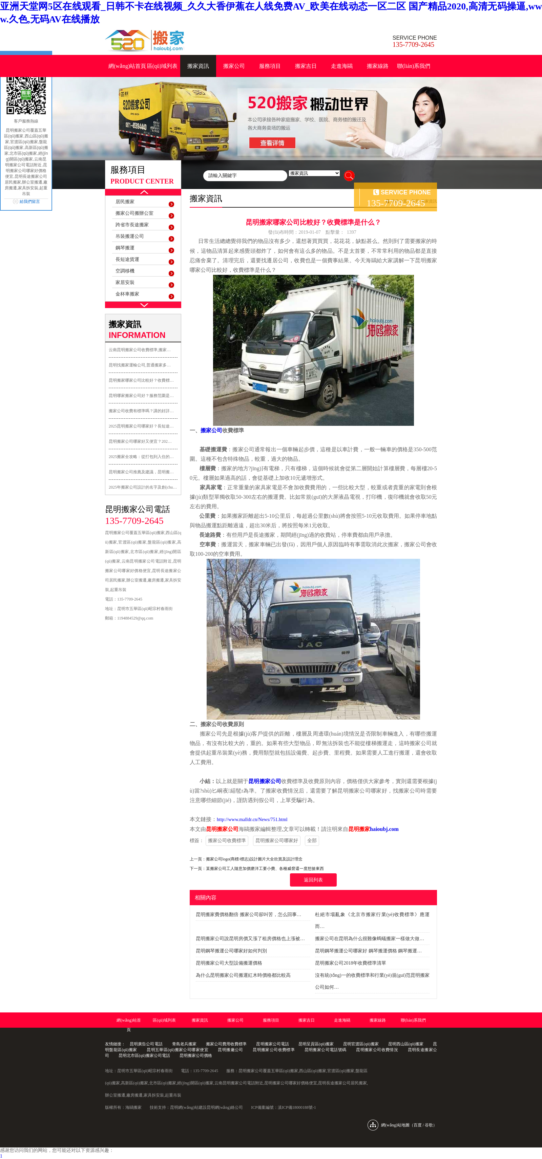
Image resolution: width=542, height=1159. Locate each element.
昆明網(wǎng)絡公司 (225, 1107)
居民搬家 (125, 201)
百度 (418, 1125)
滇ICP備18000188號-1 (297, 1107)
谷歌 (429, 1125)
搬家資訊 (198, 66)
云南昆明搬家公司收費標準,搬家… (140, 349)
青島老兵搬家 (184, 1044)
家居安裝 (125, 282)
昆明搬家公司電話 (272, 1044)
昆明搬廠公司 (230, 1049)
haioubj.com (384, 829)
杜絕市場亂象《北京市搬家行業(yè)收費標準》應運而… (372, 920)
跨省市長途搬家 (132, 224)
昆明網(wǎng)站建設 (188, 1107)
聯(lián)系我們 (414, 66)
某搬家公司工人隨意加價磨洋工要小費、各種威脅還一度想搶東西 (265, 868)
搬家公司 (234, 66)
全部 (312, 840)
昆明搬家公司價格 (196, 1055)
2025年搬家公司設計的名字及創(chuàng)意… (143, 487)
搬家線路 (378, 66)
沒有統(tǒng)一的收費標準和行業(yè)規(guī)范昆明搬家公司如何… (372, 981)
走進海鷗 (342, 66)
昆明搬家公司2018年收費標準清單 (350, 963)
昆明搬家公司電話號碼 (326, 1049)
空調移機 (125, 270)
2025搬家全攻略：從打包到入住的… (141, 456)
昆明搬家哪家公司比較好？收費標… (141, 380)
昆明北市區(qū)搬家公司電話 (144, 1055)
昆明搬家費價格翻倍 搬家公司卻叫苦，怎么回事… (248, 914)
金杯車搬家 (127, 294)
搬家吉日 (306, 66)
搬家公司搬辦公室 (134, 213)
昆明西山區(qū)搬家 (405, 1044)
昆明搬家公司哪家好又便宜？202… (140, 441)
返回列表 (313, 879)
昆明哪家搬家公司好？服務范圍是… (141, 395)
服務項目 (270, 66)
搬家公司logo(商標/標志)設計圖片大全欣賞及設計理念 (254, 859)
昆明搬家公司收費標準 (274, 1049)
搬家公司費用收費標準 (226, 1044)
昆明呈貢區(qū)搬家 (316, 1044)
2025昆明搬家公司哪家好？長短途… (141, 426)
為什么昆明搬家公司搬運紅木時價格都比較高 (243, 975)
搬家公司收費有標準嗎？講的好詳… (141, 410)
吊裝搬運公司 (130, 236)
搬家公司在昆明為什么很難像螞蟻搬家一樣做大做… (369, 938)
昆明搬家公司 (264, 781)
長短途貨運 (127, 259)
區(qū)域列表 (162, 66)
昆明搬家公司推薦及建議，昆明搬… (141, 472)
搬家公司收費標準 (227, 840)
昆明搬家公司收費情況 (377, 1049)
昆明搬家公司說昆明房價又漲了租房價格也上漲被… (250, 938)
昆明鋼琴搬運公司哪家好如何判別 (231, 950)
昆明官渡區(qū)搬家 (360, 1044)
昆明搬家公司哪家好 (276, 840)
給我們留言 (30, 201)
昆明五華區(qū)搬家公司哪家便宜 (177, 1049)
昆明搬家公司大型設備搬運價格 (229, 963)
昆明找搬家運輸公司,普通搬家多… (140, 365)
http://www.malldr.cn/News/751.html (252, 819)
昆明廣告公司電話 (146, 1044)
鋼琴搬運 (125, 247)
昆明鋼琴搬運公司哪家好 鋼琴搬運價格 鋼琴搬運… (368, 950)
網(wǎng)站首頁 (127, 66)
